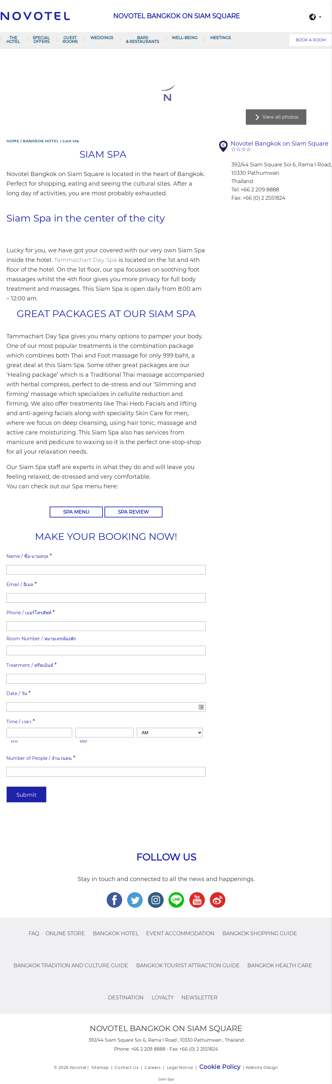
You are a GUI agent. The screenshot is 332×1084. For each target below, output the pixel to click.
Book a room (311, 40)
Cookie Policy (220, 1067)
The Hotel (13, 39)
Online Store (65, 933)
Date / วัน (18, 693)
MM (83, 741)
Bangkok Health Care (279, 965)
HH (14, 741)
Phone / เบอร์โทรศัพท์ (30, 612)
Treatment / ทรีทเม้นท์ (31, 664)
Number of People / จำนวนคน (40, 757)
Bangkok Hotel (115, 933)
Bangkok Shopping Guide (259, 933)
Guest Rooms (70, 39)
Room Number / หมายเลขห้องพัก (41, 639)
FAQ (34, 933)
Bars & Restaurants (142, 39)
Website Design (261, 1067)
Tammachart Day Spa (85, 260)
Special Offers (41, 39)
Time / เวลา (20, 721)
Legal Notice (180, 1067)
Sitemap (100, 1067)
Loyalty (163, 998)
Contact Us (126, 1067)
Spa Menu (76, 512)
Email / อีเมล (21, 584)
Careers (153, 1067)
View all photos (280, 117)
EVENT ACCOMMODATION (180, 933)
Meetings (220, 37)
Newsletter (199, 998)
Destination (126, 998)
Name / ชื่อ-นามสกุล (29, 555)
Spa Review (133, 512)
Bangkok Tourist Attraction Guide (188, 965)
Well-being (184, 37)
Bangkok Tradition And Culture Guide (70, 965)
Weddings (101, 37)
